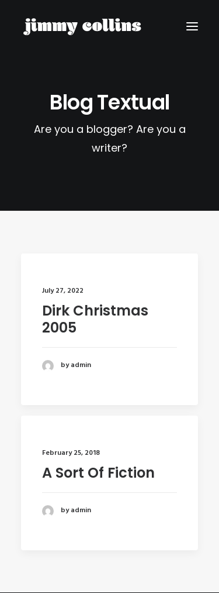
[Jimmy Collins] (82, 26)
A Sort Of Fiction (98, 474)
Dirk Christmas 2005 (95, 319)
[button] (192, 26)
